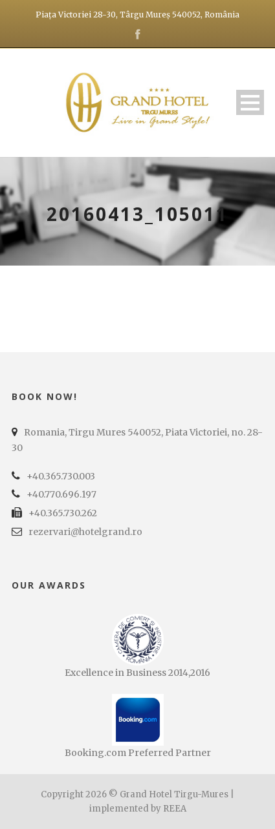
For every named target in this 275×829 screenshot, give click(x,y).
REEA (174, 808)
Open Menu (250, 102)
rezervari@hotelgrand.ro (85, 532)
